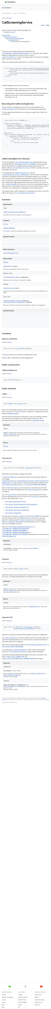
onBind (6, 266)
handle (16, 516)
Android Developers (6, 13)
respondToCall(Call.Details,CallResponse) (15, 174)
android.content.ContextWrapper (15, 38)
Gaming (20, 994)
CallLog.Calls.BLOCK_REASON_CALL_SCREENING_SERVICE (18, 658)
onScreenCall (8, 277)
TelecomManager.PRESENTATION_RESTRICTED (15, 528)
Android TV (37, 1005)
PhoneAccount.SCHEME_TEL (33, 516)
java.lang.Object (6, 35)
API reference (6, 7)
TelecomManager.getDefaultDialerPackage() (16, 53)
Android (4, 994)
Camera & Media (22, 1002)
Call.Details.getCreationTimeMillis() (17, 510)
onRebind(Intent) (34, 606)
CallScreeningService (9, 57)
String (6, 224)
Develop (15, 13)
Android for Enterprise (7, 997)
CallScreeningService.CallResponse (15, 212)
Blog (3, 1007)
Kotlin (42, 25)
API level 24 (9, 18)
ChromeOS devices (39, 1000)
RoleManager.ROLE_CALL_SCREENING (25, 164)
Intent (8, 231)
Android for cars (39, 1002)
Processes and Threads (37, 420)
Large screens (38, 994)
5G (19, 1007)
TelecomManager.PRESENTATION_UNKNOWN (14, 530)
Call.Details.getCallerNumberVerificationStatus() (21, 504)
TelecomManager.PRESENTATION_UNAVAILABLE (15, 532)
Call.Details (16, 277)
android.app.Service (13, 40)
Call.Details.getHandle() (13, 513)
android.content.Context (10, 37)
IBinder (6, 262)
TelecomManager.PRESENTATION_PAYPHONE (14, 534)
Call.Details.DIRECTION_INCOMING (35, 484)
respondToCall (8, 300)
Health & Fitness (22, 1000)
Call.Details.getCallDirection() (12, 484)
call (14, 673)
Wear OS (37, 997)
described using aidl (12, 413)
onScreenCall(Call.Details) (21, 168)
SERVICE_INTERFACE (9, 228)
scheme (21, 516)
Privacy (20, 1005)
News (3, 1005)
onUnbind (6, 288)
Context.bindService (10, 434)
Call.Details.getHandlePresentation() (21, 527)
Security (4, 1000)
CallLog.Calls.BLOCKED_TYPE (15, 656)
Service (12, 32)
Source (3, 1002)
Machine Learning (22, 997)
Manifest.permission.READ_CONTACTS (13, 522)
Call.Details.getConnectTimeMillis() (17, 507)
